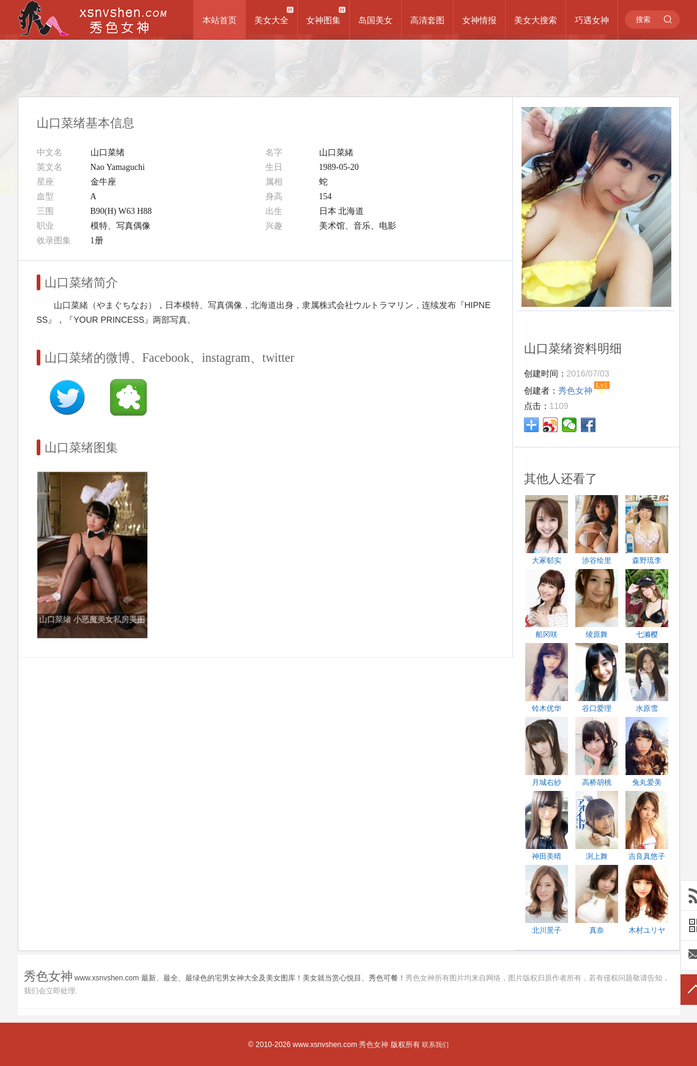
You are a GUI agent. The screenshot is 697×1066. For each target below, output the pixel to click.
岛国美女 (375, 20)
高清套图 (427, 20)
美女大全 (271, 20)
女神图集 (323, 20)
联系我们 (435, 1044)
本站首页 (219, 20)
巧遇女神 (592, 20)
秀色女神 (373, 1044)
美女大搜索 (535, 20)
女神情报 (479, 20)
